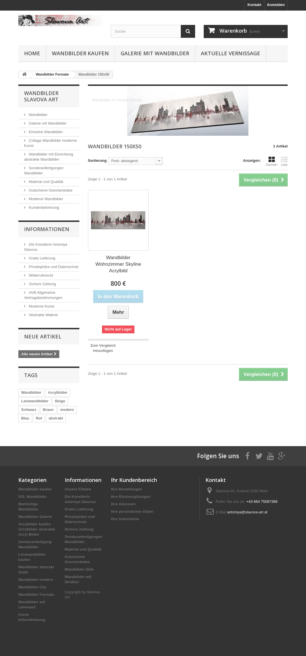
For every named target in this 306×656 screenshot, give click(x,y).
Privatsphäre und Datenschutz (53, 267)
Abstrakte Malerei (43, 315)
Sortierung (97, 160)
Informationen (46, 229)
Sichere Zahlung (42, 284)
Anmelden (276, 5)
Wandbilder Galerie (35, 517)
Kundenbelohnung (43, 207)
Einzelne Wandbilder (45, 132)
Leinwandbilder (34, 401)
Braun (48, 409)
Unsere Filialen (78, 489)
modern (67, 409)
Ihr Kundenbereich (134, 479)
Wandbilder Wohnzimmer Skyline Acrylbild (118, 264)
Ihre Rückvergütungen (130, 497)
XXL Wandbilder (32, 497)
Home (32, 53)
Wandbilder (38, 115)
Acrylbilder (57, 392)
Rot (39, 418)
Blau (25, 418)
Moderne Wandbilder (45, 199)
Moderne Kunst (41, 306)
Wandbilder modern (35, 580)
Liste (284, 161)
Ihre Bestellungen (126, 489)
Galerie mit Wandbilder (155, 53)
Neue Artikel (42, 336)
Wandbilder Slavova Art (41, 96)
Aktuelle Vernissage (230, 53)
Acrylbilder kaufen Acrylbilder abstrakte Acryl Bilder (36, 529)
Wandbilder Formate (36, 594)
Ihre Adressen (123, 504)
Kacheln (271, 161)
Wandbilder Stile (79, 569)
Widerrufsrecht (40, 275)
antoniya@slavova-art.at (247, 512)
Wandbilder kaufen (80, 53)
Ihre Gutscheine (125, 519)
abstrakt (56, 418)
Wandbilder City (32, 587)
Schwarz (28, 409)
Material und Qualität (45, 182)
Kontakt (254, 5)
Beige (60, 401)
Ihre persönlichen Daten (132, 511)
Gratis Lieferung (41, 258)
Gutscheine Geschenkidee (50, 190)
